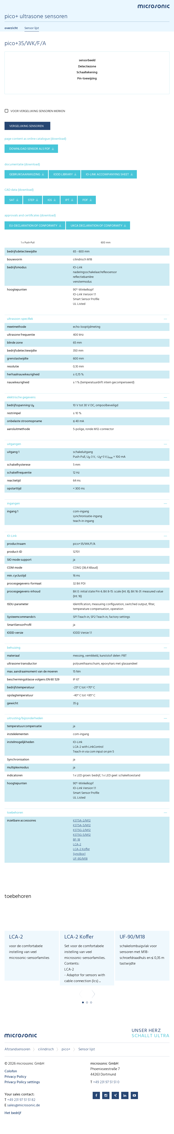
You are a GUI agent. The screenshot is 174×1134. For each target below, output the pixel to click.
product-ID (14, 552)
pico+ (66, 1049)
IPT (67, 200)
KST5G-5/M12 (82, 835)
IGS (50, 200)
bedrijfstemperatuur (20, 687)
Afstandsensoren (17, 1049)
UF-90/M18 (80, 858)
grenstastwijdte (17, 358)
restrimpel (14, 413)
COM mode (14, 567)
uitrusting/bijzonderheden (25, 718)
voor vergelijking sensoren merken (37, 111)
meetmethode (16, 327)
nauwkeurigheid (18, 382)
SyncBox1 (79, 854)
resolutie (13, 366)
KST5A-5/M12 (82, 825)
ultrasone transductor (22, 663)
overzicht (11, 28)
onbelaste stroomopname (24, 421)
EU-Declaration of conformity (33, 225)
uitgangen (14, 444)
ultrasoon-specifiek (20, 319)
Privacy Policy (15, 1077)
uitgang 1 (13, 452)
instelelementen (18, 734)
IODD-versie (15, 632)
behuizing (13, 647)
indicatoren (15, 775)
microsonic (21, 1037)
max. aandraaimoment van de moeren (32, 671)
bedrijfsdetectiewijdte (22, 251)
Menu (7, 6)
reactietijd (14, 480)
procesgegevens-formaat (24, 583)
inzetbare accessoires (21, 820)
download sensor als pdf (29, 149)
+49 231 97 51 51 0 (106, 1082)
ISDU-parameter (18, 604)
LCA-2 (77, 844)
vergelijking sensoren (26, 126)
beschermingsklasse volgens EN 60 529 (33, 679)
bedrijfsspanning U (20, 405)
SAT (11, 200)
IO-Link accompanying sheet (107, 174)
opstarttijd (14, 488)
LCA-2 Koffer (81, 849)
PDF (85, 200)
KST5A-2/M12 (82, 820)
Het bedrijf (13, 1113)
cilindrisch (46, 1049)
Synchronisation (18, 759)
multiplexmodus (18, 767)
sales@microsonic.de (23, 1105)
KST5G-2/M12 (82, 830)
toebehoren (15, 812)
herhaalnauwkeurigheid (23, 374)
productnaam (16, 544)
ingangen (13, 503)
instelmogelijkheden (20, 742)
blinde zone (15, 342)
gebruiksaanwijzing (24, 174)
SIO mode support (19, 559)
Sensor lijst (31, 28)
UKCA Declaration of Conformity (96, 225)
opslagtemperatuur (20, 695)
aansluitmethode (18, 429)
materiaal (13, 655)
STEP (31, 200)
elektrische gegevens (21, 397)
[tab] (87, 319)
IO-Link (12, 536)
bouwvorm (14, 259)
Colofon (11, 1071)
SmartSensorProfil (19, 625)
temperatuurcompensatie (24, 726)
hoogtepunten (17, 289)
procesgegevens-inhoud (23, 591)
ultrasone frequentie (21, 334)
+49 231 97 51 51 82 (21, 1100)
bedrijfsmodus (17, 267)
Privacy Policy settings (22, 1082)
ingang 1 (12, 511)
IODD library (63, 174)
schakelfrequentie (19, 472)
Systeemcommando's (21, 617)
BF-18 (76, 839)
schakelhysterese (18, 464)
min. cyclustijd (16, 575)
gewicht (12, 703)
